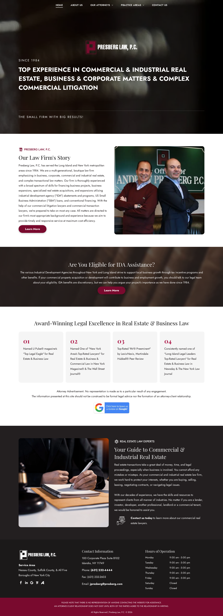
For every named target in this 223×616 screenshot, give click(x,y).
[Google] (31, 582)
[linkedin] (26, 582)
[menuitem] (59, 5)
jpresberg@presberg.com (106, 584)
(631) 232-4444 (101, 570)
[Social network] (37, 582)
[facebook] (21, 582)
